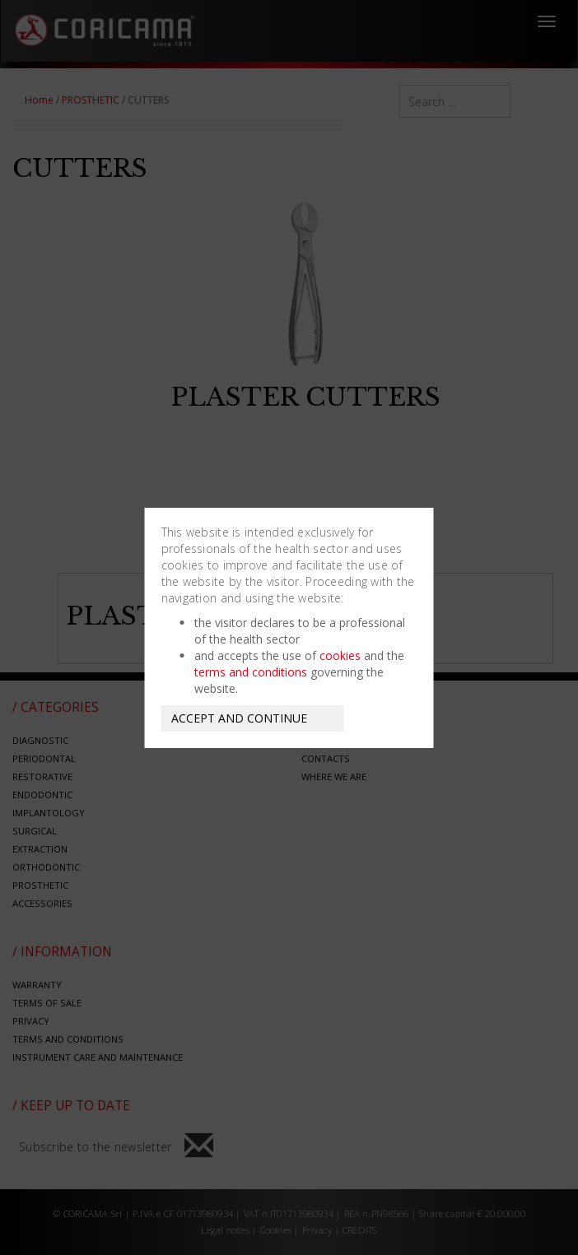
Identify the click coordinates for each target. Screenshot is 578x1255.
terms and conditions (250, 672)
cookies (340, 655)
